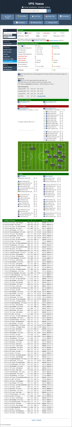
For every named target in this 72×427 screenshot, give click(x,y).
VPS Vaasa (23, 176)
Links (33, 420)
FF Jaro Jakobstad (20, 226)
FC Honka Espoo (20, 362)
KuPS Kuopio (12, 235)
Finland (29, 33)
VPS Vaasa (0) (23, 102)
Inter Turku (12, 228)
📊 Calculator (64, 16)
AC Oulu (11, 224)
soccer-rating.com (7, 424)
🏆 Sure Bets (21, 16)
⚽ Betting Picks (36, 22)
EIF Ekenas (19, 329)
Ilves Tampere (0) (50, 102)
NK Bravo (36, 40)
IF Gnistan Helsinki (14, 252)
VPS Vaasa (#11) (24, 108)
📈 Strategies (20, 22)
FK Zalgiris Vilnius (13, 325)
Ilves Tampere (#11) (51, 108)
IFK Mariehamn (13, 245)
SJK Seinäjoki (12, 230)
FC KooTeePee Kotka (21, 247)
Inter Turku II (12, 336)
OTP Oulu (18, 403)
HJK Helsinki (19, 263)
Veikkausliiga (46, 33)
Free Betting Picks (22, 56)
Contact (39, 420)
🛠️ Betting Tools (51, 22)
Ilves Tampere (49, 176)
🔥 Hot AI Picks (7, 17)
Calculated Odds (41, 96)
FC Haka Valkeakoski (21, 243)
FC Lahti (11, 314)
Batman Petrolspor (53, 40)
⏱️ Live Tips (36, 16)
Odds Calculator (22, 60)
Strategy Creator (22, 58)
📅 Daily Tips (50, 16)
